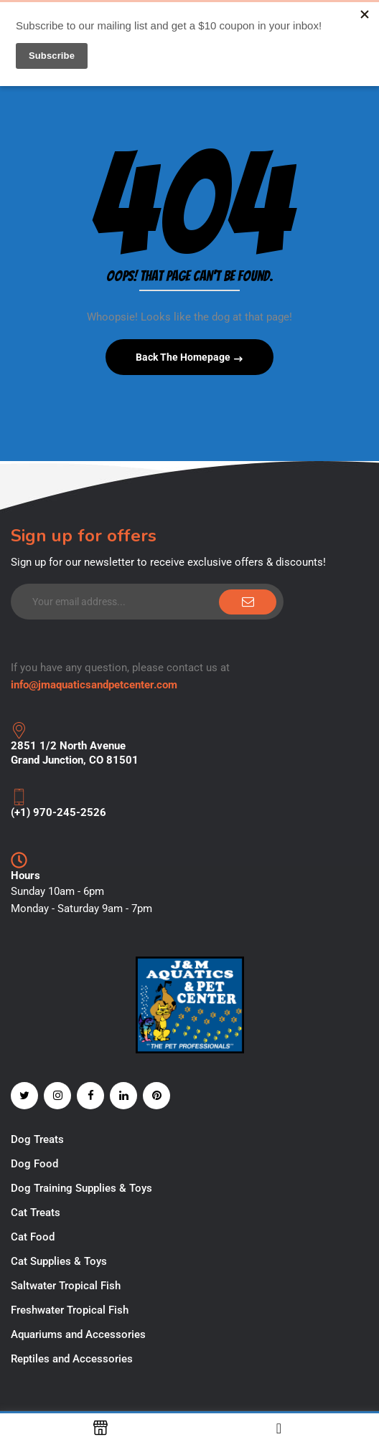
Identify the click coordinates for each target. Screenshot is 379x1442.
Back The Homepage (184, 357)
